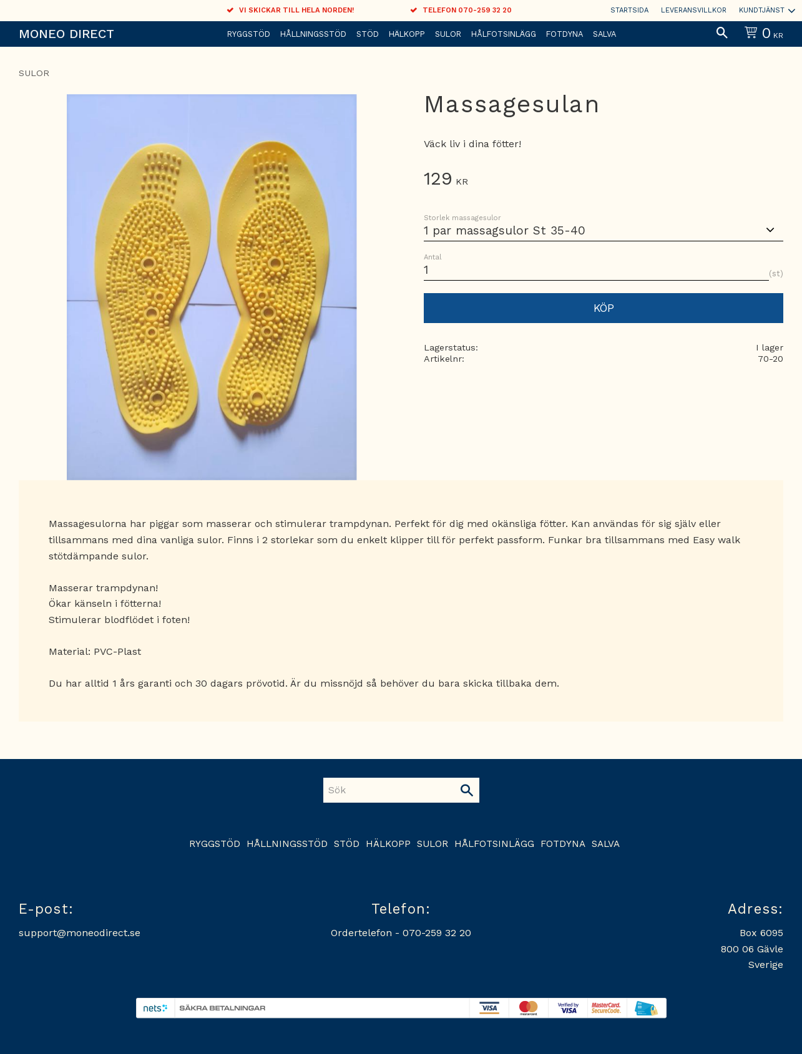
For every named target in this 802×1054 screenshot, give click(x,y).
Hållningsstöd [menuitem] (313, 34)
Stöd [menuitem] (367, 34)
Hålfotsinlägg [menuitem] (503, 34)
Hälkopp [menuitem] (407, 34)
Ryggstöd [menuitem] (248, 34)
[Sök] (466, 790)
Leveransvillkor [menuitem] (693, 10)
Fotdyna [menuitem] (564, 34)
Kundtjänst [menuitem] (762, 10)
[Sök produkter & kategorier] (388, 790)
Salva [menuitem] (604, 34)
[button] (722, 34)
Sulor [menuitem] (448, 34)
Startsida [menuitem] (629, 10)
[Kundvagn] (761, 34)
